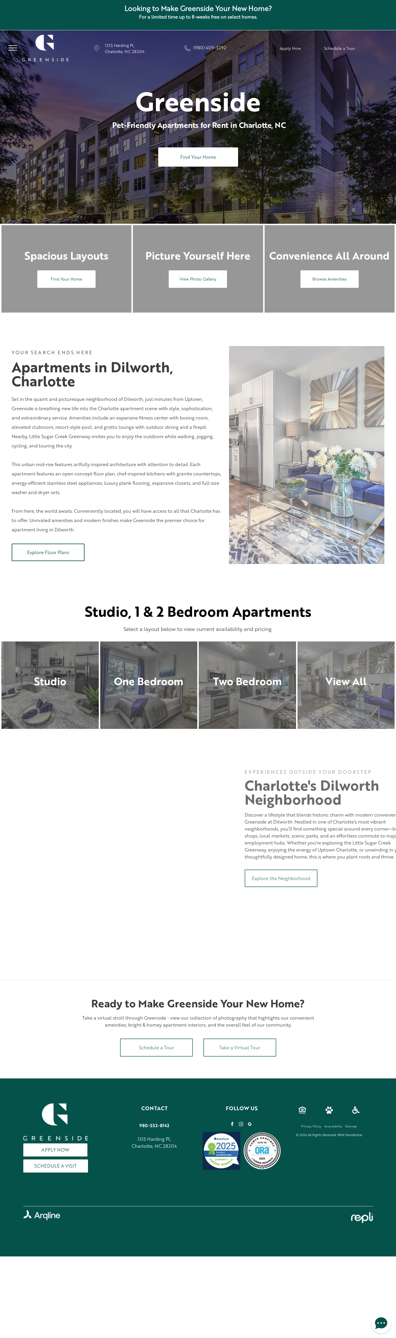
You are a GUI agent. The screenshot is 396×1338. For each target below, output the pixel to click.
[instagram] (241, 1125)
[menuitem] (311, 1126)
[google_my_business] (250, 1125)
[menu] (12, 48)
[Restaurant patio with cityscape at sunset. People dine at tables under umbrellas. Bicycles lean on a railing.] (48, 820)
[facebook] (232, 1125)
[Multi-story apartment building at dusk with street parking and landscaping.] (48, 905)
